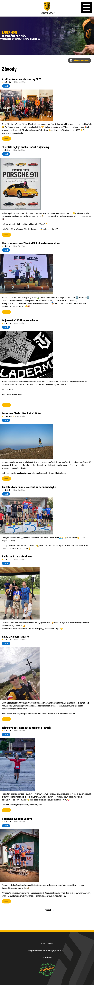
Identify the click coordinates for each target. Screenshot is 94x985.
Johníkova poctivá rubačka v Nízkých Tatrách (26, 727)
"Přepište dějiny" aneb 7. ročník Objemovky (25, 147)
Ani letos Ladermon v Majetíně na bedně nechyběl (29, 487)
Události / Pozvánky (81, 60)
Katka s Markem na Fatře (15, 636)
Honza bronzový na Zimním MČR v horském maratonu (31, 243)
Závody (6, 86)
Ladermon (50, 944)
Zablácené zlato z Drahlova (17, 556)
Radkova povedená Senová (17, 818)
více (5, 138)
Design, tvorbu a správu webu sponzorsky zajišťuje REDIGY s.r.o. (47, 951)
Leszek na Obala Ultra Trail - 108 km (21, 413)
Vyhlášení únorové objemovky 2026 (21, 79)
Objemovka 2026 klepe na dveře (20, 320)
